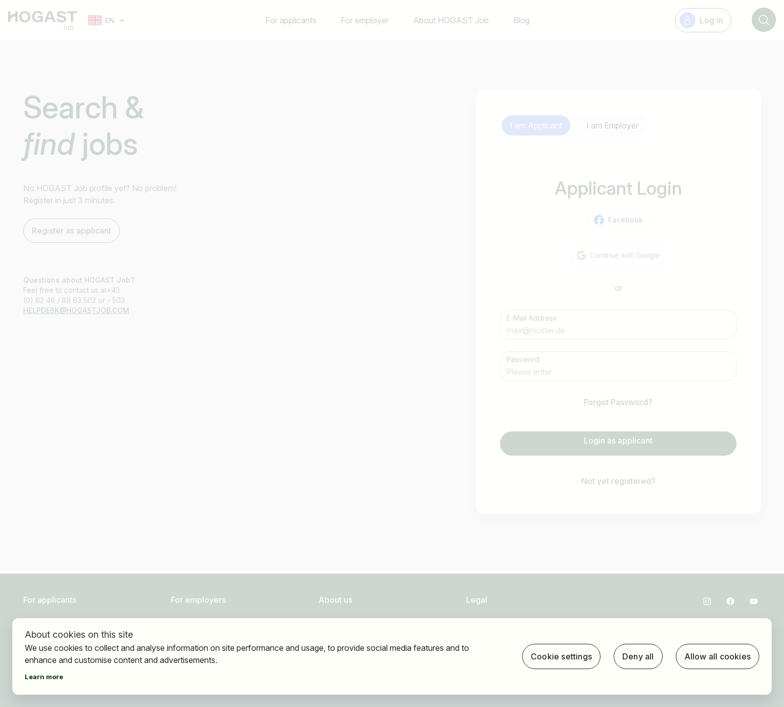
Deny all (638, 656)
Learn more (44, 677)
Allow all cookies (717, 656)
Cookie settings (561, 656)
